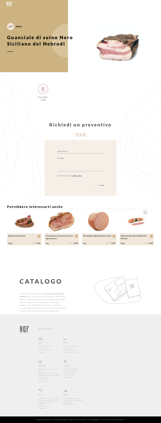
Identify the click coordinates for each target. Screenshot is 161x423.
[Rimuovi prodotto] (77, 137)
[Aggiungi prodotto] (84, 137)
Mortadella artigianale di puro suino (97, 236)
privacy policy (77, 178)
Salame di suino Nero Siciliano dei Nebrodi (134, 237)
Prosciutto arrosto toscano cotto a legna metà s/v (59, 237)
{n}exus (122, 419)
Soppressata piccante (16, 236)
